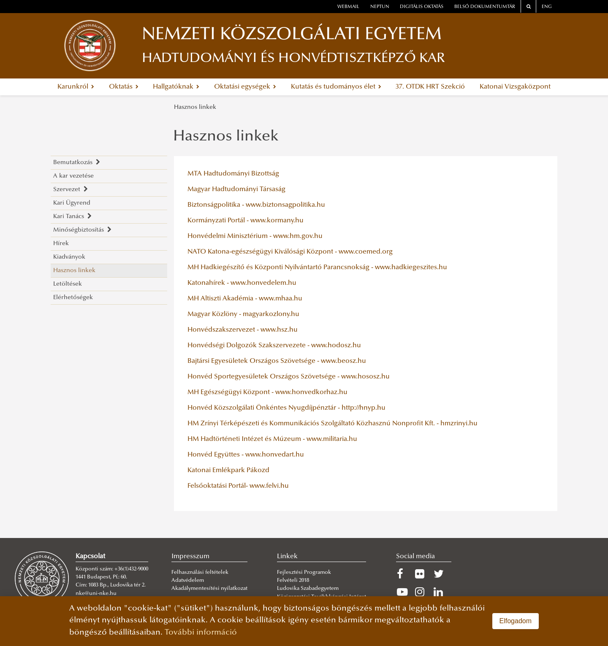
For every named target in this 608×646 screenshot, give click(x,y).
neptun (379, 7)
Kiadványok (69, 257)
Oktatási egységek (245, 87)
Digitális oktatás (421, 7)
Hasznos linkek (195, 107)
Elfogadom (515, 620)
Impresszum (190, 556)
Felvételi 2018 (293, 580)
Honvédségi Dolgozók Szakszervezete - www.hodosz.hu (274, 345)
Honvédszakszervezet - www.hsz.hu (242, 330)
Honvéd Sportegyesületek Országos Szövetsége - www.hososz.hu (288, 376)
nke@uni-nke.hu (96, 593)
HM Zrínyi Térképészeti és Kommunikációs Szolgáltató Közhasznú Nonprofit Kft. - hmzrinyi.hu (332, 423)
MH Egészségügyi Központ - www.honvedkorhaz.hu (267, 392)
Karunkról (75, 87)
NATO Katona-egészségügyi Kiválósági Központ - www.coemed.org (290, 252)
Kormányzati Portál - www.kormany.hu (245, 220)
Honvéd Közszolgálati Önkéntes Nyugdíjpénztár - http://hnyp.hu (286, 408)
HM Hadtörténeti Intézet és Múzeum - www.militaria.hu (272, 439)
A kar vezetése (73, 176)
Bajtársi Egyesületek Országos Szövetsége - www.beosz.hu (276, 361)
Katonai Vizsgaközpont (515, 87)
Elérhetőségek (73, 298)
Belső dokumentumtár (484, 7)
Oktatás (123, 87)
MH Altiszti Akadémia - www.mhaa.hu (244, 298)
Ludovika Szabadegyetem (308, 588)
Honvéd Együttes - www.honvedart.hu (245, 454)
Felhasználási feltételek (199, 572)
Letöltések (67, 284)
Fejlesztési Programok (304, 572)
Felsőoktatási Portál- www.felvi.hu (238, 486)
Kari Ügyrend (71, 203)
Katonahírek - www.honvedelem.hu (241, 283)
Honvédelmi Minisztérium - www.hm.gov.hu (255, 236)
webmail (348, 7)
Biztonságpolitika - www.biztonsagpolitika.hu (256, 205)
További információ (201, 633)
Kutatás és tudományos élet (336, 87)
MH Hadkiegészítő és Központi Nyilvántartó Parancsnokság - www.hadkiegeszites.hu (317, 267)
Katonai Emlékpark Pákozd (228, 470)
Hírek (61, 244)
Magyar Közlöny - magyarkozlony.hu (243, 314)
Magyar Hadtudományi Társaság (236, 189)
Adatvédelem (187, 580)
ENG (547, 7)
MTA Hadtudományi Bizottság (233, 173)
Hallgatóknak (176, 87)
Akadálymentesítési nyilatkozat (209, 588)
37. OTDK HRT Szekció (430, 87)
